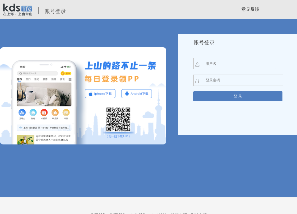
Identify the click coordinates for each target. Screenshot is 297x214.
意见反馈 (250, 9)
